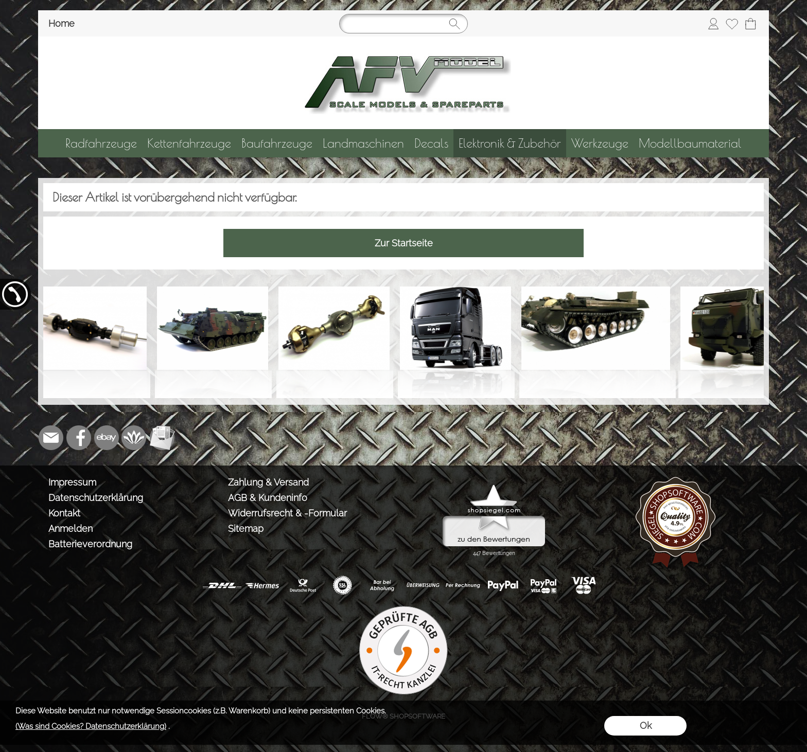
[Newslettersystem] (162, 438)
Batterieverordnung (90, 544)
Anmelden (70, 528)
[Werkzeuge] (600, 143)
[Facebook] (79, 438)
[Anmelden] (713, 23)
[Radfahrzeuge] (101, 143)
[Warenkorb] (750, 23)
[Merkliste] (732, 23)
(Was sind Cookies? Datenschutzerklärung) (90, 726)
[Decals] (431, 143)
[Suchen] (403, 23)
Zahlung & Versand (268, 482)
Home (61, 23)
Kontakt (64, 513)
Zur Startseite (404, 243)
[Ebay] (106, 438)
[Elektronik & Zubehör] (509, 143)
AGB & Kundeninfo (267, 497)
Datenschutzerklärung (95, 497)
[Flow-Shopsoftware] (134, 438)
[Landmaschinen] (363, 143)
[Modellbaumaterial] (690, 143)
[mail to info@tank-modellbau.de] (51, 438)
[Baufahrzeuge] (277, 143)
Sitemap (246, 528)
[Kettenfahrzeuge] (189, 143)
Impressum (72, 482)
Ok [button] (646, 725)
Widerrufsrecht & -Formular (287, 513)
